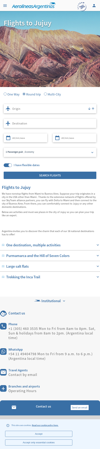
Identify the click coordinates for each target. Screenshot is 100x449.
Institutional (50, 300)
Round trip (33, 94)
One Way (13, 94)
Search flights (50, 175)
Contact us (16, 313)
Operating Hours (22, 390)
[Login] (94, 5)
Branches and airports (24, 386)
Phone (12, 324)
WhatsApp (15, 349)
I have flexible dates (27, 165)
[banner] (50, 69)
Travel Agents (18, 370)
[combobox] (50, 108)
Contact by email (22, 374)
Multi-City (54, 94)
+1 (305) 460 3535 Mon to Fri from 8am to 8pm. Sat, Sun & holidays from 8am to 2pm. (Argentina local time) (51, 333)
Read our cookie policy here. (45, 425)
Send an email (79, 407)
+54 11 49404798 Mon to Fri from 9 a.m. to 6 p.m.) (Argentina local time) (50, 356)
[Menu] (5, 5)
